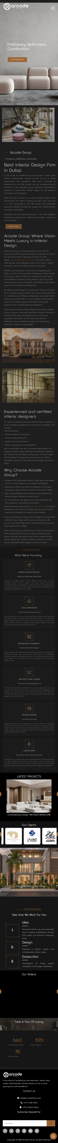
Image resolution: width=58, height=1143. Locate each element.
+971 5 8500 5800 (29, 1107)
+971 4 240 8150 (29, 1103)
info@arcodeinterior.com (29, 1098)
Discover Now (17, 60)
